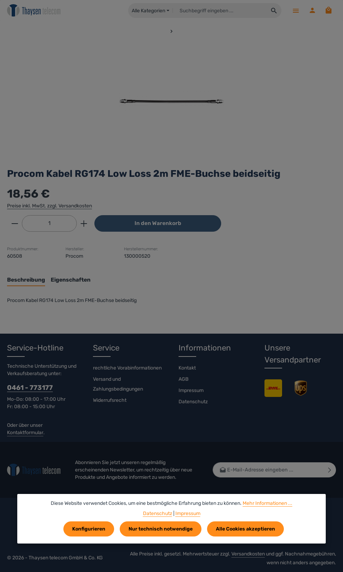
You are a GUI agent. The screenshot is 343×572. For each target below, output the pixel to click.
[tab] (26, 280)
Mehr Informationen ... (267, 503)
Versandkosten (248, 554)
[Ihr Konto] (311, 10)
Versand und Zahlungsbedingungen (118, 384)
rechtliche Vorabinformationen (127, 368)
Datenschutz (193, 402)
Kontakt (187, 368)
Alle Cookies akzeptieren (245, 529)
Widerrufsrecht (109, 400)
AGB (183, 379)
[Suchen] (273, 10)
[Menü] (295, 10)
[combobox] (219, 10)
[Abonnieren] (330, 470)
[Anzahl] (49, 223)
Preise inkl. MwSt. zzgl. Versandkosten (49, 206)
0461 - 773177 (30, 388)
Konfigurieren (88, 529)
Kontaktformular (25, 433)
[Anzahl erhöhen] (84, 223)
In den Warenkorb (158, 223)
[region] (171, 101)
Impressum (191, 390)
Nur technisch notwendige (161, 529)
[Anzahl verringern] (14, 223)
